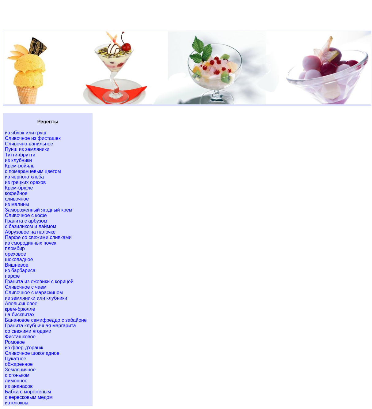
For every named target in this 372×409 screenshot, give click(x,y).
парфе (12, 276)
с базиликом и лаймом (30, 226)
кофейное (16, 193)
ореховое (15, 254)
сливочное (17, 198)
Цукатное (15, 358)
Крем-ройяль (20, 165)
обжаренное (19, 364)
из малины (17, 204)
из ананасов (19, 386)
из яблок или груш (25, 132)
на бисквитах (20, 314)
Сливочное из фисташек (33, 138)
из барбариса (20, 270)
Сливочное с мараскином (34, 292)
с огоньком (17, 375)
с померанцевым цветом (33, 171)
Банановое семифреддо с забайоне (46, 320)
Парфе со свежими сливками (38, 237)
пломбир (15, 248)
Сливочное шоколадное (32, 353)
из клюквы (16, 402)
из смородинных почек (30, 243)
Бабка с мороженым (28, 391)
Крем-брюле (19, 187)
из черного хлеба (24, 176)
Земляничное (20, 369)
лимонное (16, 380)
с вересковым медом (29, 397)
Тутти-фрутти (20, 154)
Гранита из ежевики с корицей (39, 281)
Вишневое (16, 265)
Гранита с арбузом (26, 220)
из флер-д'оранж (24, 347)
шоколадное (19, 259)
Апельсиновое (21, 303)
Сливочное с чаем (26, 287)
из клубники (18, 160)
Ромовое (15, 342)
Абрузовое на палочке (30, 232)
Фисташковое (20, 336)
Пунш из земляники (27, 149)
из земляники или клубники (36, 298)
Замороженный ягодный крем (38, 209)
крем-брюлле (20, 309)
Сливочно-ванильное (29, 143)
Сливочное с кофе (26, 215)
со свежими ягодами (28, 331)
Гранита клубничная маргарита (40, 325)
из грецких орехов (25, 182)
